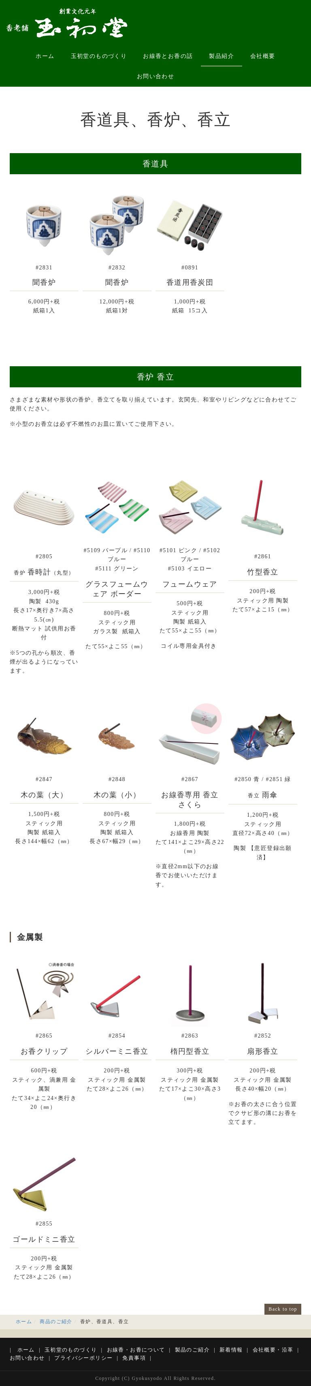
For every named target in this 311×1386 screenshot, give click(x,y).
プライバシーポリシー (83, 1358)
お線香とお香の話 (168, 56)
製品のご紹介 (192, 1350)
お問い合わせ (155, 76)
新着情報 (231, 1350)
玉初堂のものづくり (99, 56)
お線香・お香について (136, 1350)
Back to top (282, 1309)
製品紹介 (221, 56)
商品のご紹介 (56, 1321)
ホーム (45, 56)
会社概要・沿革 (273, 1350)
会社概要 (262, 56)
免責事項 (134, 1358)
